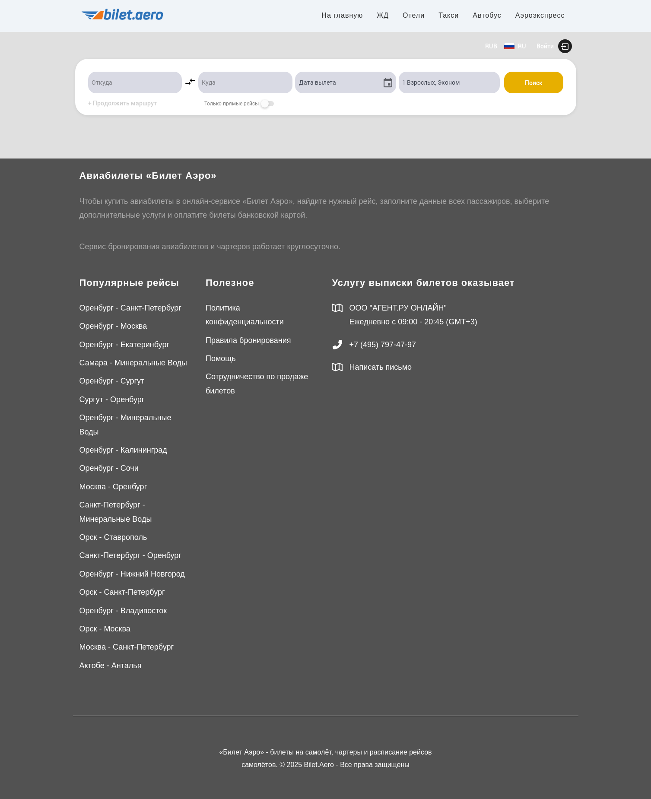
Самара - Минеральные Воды (133, 362)
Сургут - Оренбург (112, 399)
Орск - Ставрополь (113, 537)
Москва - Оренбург (113, 486)
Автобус (487, 15)
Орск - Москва (104, 629)
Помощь (221, 358)
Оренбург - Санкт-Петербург (130, 308)
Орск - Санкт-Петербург (122, 592)
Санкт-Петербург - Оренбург (130, 555)
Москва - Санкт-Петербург (126, 647)
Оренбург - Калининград (123, 450)
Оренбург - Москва (113, 326)
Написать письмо (380, 367)
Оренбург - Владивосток (123, 610)
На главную (342, 15)
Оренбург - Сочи (109, 468)
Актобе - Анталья (110, 665)
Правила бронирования (248, 340)
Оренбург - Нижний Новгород (132, 574)
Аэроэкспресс (540, 15)
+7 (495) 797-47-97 (382, 344)
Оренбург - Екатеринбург (124, 344)
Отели (414, 15)
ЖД (383, 15)
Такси (448, 15)
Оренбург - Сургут (112, 381)
